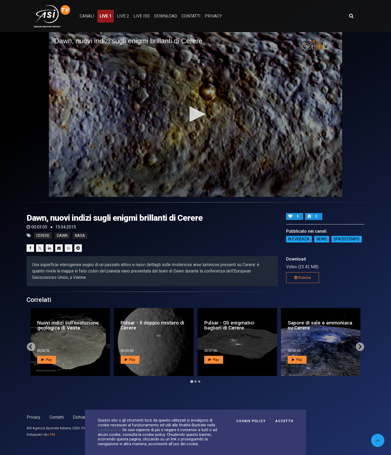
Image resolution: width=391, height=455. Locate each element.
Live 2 (123, 16)
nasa (80, 235)
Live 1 (106, 16)
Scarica (302, 277)
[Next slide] (360, 347)
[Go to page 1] (191, 381)
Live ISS (141, 16)
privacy (213, 16)
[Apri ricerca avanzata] (351, 15)
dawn (62, 235)
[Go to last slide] (31, 347)
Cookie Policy (251, 421)
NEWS (322, 239)
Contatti (56, 417)
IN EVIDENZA (298, 239)
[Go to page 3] (199, 381)
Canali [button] (87, 16)
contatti (191, 16)
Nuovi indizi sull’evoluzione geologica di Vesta (68, 325)
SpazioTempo (346, 239)
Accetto (284, 421)
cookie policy (109, 430)
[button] (195, 114)
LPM (51, 434)
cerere (43, 235)
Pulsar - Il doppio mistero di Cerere (152, 325)
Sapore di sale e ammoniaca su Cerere (320, 325)
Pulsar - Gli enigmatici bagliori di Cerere (229, 325)
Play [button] (46, 360)
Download (165, 16)
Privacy (33, 417)
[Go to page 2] (195, 381)
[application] (195, 114)
